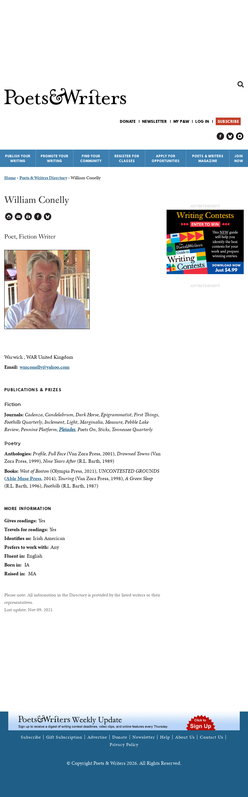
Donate (128, 121)
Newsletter (154, 121)
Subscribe (228, 121)
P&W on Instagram (240, 136)
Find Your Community (91, 158)
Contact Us (211, 737)
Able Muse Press (23, 478)
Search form (240, 84)
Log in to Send (18, 217)
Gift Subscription (64, 737)
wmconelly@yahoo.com (44, 366)
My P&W (181, 121)
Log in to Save (28, 217)
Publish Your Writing (17, 158)
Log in (202, 121)
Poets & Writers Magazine (208, 158)
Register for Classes (126, 158)
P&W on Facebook (220, 136)
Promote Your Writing (54, 158)
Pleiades (67, 429)
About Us (185, 737)
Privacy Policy (124, 744)
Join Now (238, 158)
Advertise (97, 737)
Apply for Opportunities (166, 158)
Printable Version (9, 217)
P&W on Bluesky (230, 136)
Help (165, 737)
